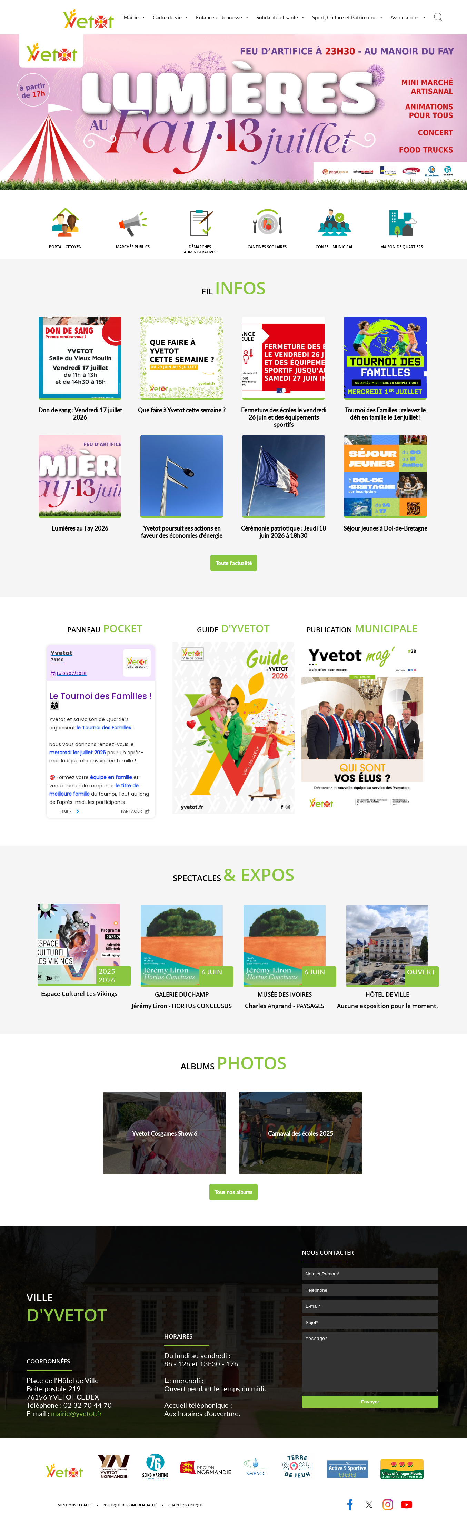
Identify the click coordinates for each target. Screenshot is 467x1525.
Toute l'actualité (234, 563)
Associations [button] (408, 17)
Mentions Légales (75, 1515)
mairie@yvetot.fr (76, 1424)
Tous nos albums (233, 1192)
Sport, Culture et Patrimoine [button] (348, 17)
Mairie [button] (134, 17)
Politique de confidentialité (130, 1515)
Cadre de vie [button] (171, 17)
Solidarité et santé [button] (280, 17)
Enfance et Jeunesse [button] (222, 17)
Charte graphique (185, 1515)
